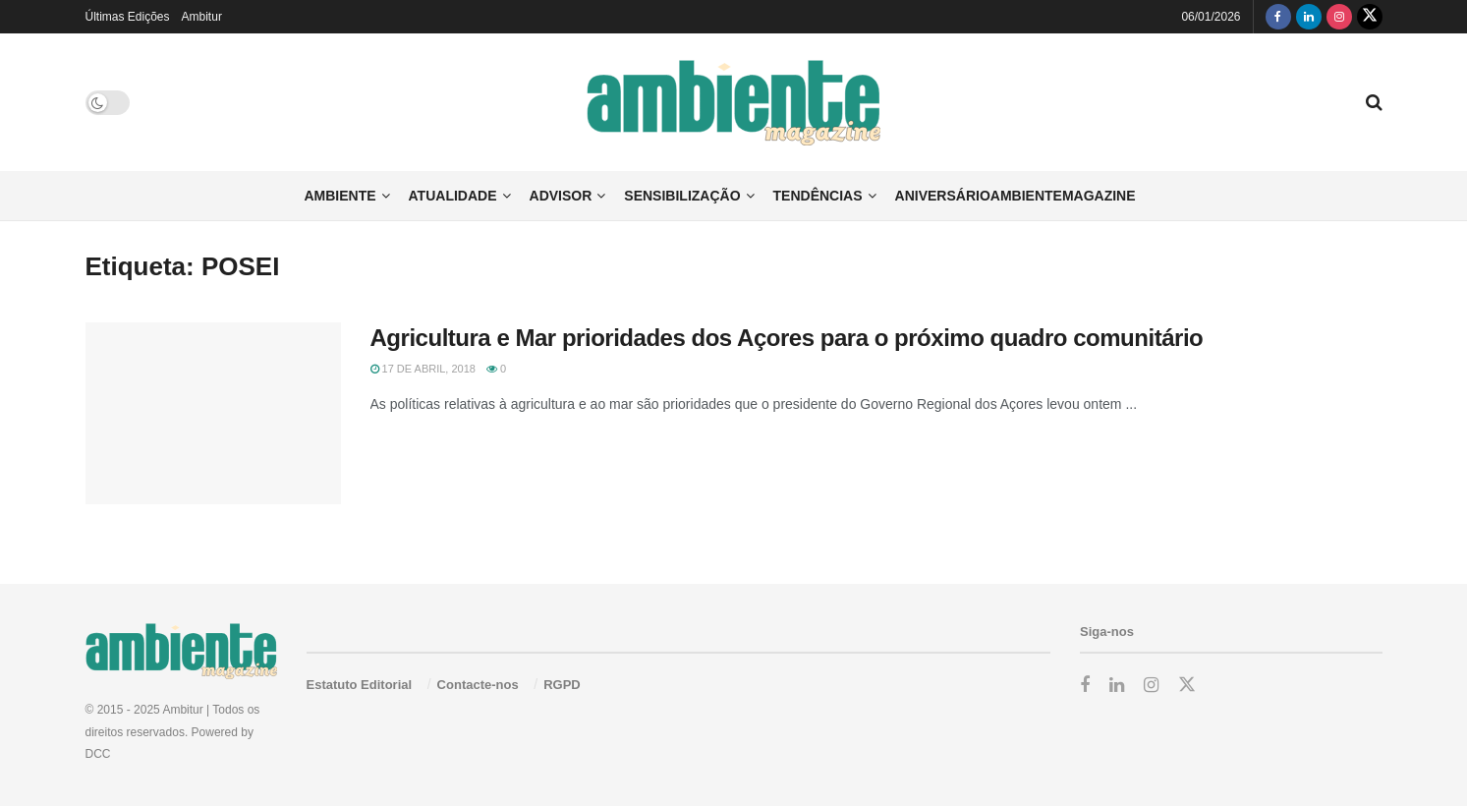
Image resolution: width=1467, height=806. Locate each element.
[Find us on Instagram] (1339, 16)
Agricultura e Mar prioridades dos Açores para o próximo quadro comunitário (787, 337)
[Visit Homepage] (733, 102)
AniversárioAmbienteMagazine (1015, 195)
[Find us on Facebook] (1278, 16)
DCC (98, 754)
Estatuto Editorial (360, 684)
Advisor (561, 195)
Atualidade (453, 195)
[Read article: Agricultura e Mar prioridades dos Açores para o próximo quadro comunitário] (213, 413)
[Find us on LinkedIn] (1309, 16)
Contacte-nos (478, 684)
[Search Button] (1374, 102)
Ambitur (202, 17)
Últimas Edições (127, 17)
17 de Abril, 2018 (423, 368)
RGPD (562, 684)
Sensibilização (682, 195)
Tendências (818, 195)
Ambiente (339, 195)
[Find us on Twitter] (1369, 16)
